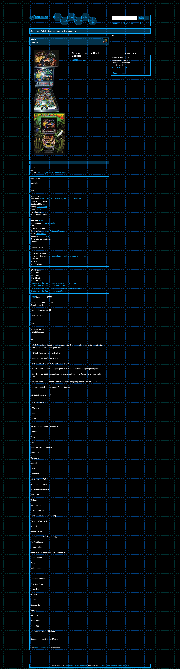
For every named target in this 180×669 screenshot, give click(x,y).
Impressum (126, 665)
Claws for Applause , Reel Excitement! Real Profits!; (67, 256)
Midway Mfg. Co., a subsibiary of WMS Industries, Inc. (61, 199)
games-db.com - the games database (76, 665)
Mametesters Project (45, 647)
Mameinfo (36, 647)
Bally (39, 209)
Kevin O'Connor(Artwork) (54, 231)
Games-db (35, 31)
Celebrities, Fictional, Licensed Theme (52, 173)
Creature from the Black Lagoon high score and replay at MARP (55, 289)
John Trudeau (42, 207)
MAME (33, 297)
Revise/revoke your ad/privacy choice (111, 665)
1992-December (79, 60)
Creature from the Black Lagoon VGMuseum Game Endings (54, 283)
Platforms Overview (119, 23)
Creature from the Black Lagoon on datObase (48, 291)
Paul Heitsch (41, 234)
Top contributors (119, 73)
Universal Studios (49, 223)
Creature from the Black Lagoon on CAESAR (48, 286)
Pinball (43, 31)
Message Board (134, 23)
